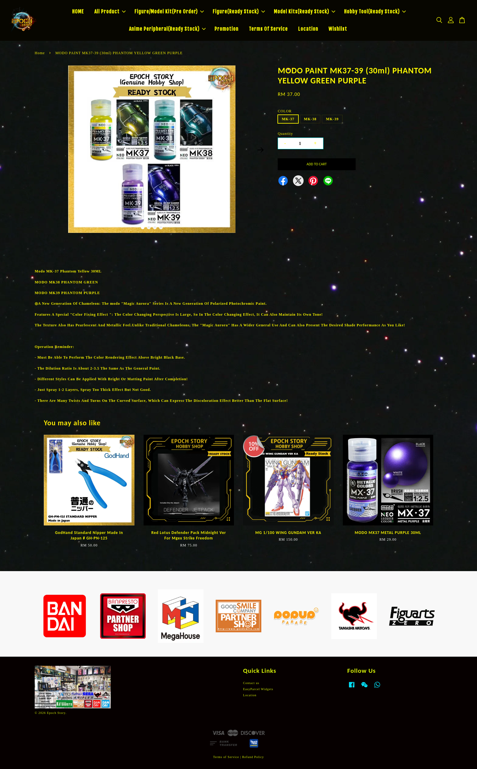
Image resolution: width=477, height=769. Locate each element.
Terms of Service (226, 757)
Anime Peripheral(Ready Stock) (167, 29)
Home (40, 53)
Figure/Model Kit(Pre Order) (169, 12)
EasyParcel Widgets (258, 689)
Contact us (251, 683)
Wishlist (338, 29)
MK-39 (332, 119)
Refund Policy (253, 757)
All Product (110, 12)
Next (260, 150)
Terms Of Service (268, 29)
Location (308, 29)
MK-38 (310, 119)
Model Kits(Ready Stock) (304, 12)
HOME (78, 12)
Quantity (285, 134)
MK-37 (288, 119)
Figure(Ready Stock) (239, 12)
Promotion (226, 29)
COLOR (285, 111)
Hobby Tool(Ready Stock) (375, 12)
